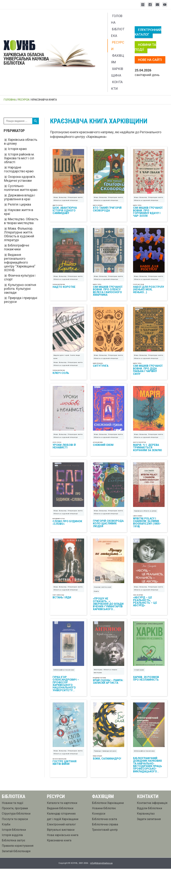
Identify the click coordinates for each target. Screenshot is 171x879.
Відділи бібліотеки (149, 818)
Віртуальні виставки (60, 840)
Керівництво (146, 824)
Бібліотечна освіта (104, 829)
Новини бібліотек (104, 818)
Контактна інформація (152, 813)
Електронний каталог (148, 32)
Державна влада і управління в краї (19, 197)
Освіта (96, 599)
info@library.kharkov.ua (101, 873)
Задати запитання (149, 829)
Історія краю (17, 149)
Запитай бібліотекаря (16, 861)
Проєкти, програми (15, 818)
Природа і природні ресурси (105, 761)
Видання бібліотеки (60, 818)
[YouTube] (164, 4)
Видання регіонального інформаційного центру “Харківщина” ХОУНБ (19, 262)
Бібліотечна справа (105, 834)
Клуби (6, 834)
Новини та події (145, 47)
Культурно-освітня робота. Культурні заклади (20, 288)
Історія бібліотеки (14, 840)
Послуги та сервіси (15, 829)
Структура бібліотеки (16, 824)
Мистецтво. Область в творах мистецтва (21, 221)
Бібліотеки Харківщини (108, 813)
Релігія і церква (19, 204)
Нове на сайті (150, 60)
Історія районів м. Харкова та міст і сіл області (19, 158)
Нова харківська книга (62, 845)
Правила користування (17, 856)
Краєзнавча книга (59, 851)
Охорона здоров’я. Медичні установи (20, 178)
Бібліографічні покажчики (16, 247)
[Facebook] (150, 4)
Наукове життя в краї (102, 595)
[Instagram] (142, 4)
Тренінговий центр (105, 840)
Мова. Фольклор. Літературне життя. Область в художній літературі (19, 234)
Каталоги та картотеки (62, 813)
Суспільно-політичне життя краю (20, 188)
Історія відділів (12, 845)
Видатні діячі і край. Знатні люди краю (67, 360)
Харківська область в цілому (145, 517)
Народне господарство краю (19, 169)
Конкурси (98, 824)
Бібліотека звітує (13, 851)
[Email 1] (157, 4)
